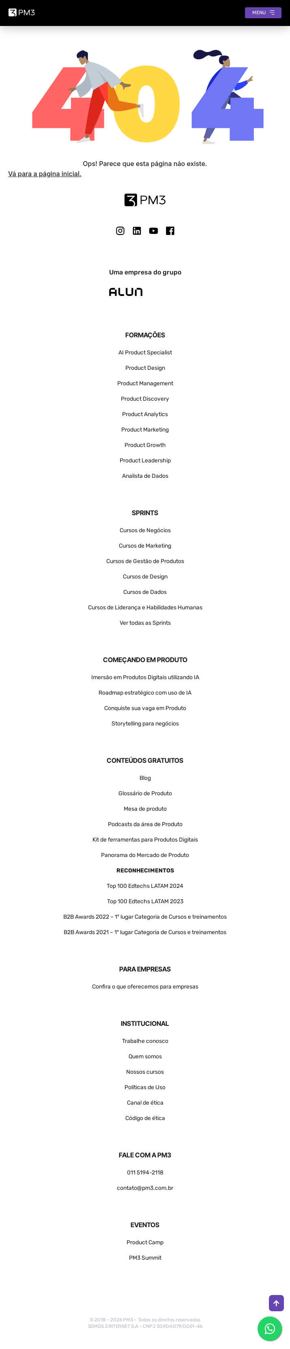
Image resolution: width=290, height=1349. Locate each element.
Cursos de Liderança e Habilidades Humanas (145, 607)
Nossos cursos (145, 1071)
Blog (145, 778)
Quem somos (145, 1056)
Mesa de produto (145, 808)
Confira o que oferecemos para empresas (145, 986)
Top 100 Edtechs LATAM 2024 (145, 886)
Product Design (145, 368)
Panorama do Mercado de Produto (145, 855)
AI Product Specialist (145, 352)
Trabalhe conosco (145, 1041)
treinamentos (209, 932)
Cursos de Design (145, 576)
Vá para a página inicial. (45, 174)
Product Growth (145, 445)
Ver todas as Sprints (145, 622)
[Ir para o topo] (276, 1303)
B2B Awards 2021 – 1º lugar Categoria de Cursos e (128, 932)
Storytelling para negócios (145, 723)
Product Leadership (145, 460)
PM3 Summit (145, 1257)
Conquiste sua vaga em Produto (145, 708)
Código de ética (145, 1118)
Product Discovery (145, 398)
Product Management (145, 383)
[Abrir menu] (263, 12)
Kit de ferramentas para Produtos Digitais (145, 839)
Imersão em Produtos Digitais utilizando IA (145, 677)
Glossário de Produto (145, 793)
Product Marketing (145, 429)
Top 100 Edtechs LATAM (138, 901)
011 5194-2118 (145, 1172)
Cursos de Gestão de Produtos (145, 561)
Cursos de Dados (145, 592)
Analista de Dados (145, 476)
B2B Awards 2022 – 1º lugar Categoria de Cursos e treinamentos (145, 916)
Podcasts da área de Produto (145, 824)
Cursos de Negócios (145, 530)
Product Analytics (145, 414)
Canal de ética (145, 1102)
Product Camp (145, 1242)
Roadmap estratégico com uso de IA (145, 692)
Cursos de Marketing (145, 545)
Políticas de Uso (145, 1087)
